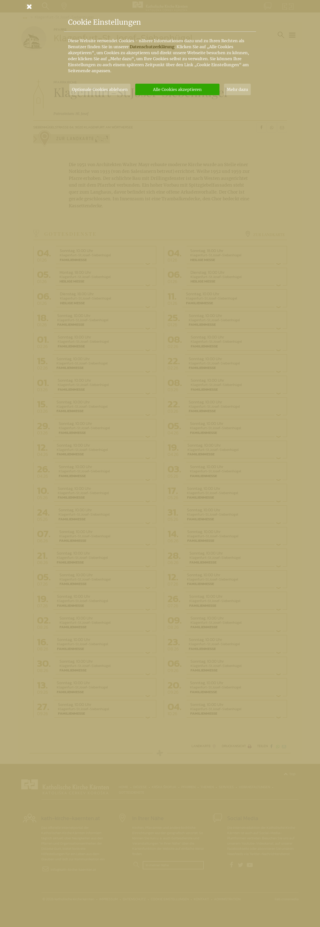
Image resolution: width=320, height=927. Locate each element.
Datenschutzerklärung (152, 46)
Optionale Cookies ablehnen (100, 89)
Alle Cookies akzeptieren (177, 89)
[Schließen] (160, 6)
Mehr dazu (237, 89)
